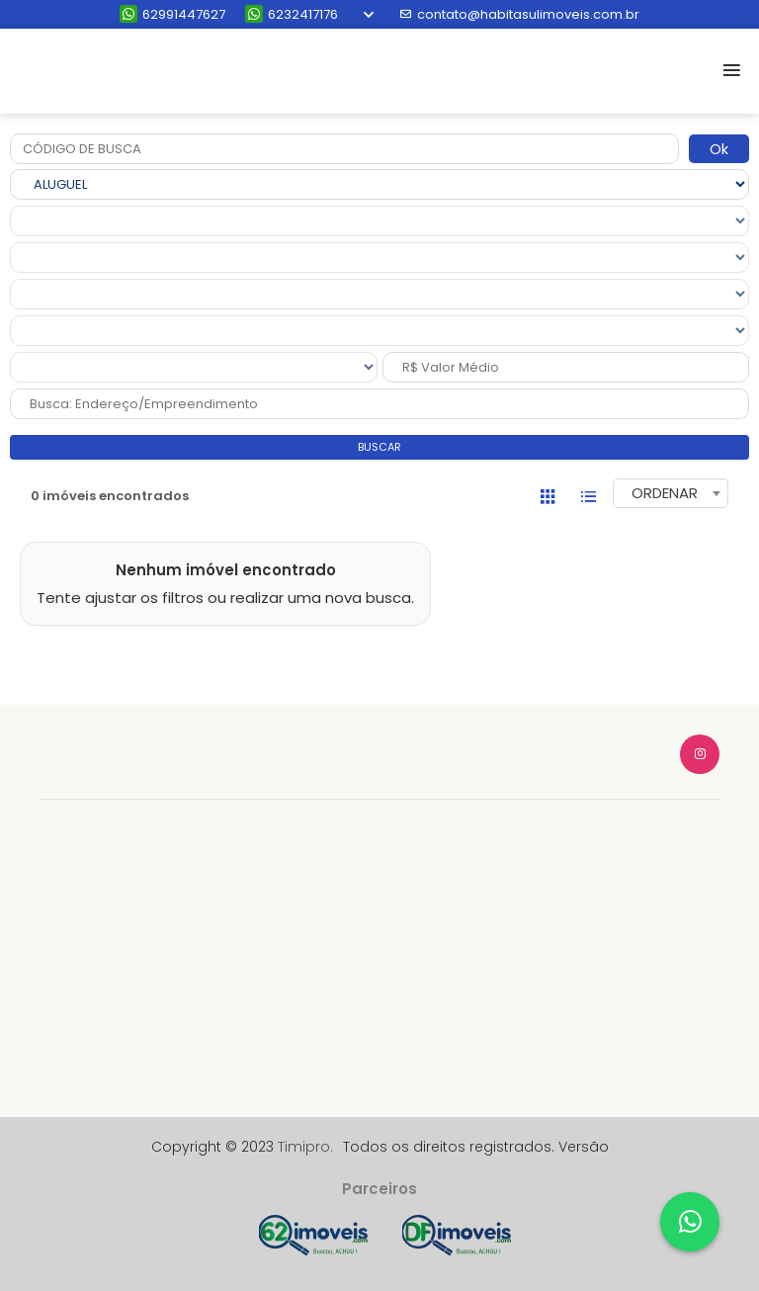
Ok (719, 148)
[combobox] (670, 493)
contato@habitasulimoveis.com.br (519, 14)
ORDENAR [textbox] (665, 492)
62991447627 (172, 14)
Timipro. (305, 1147)
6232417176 (291, 14)
